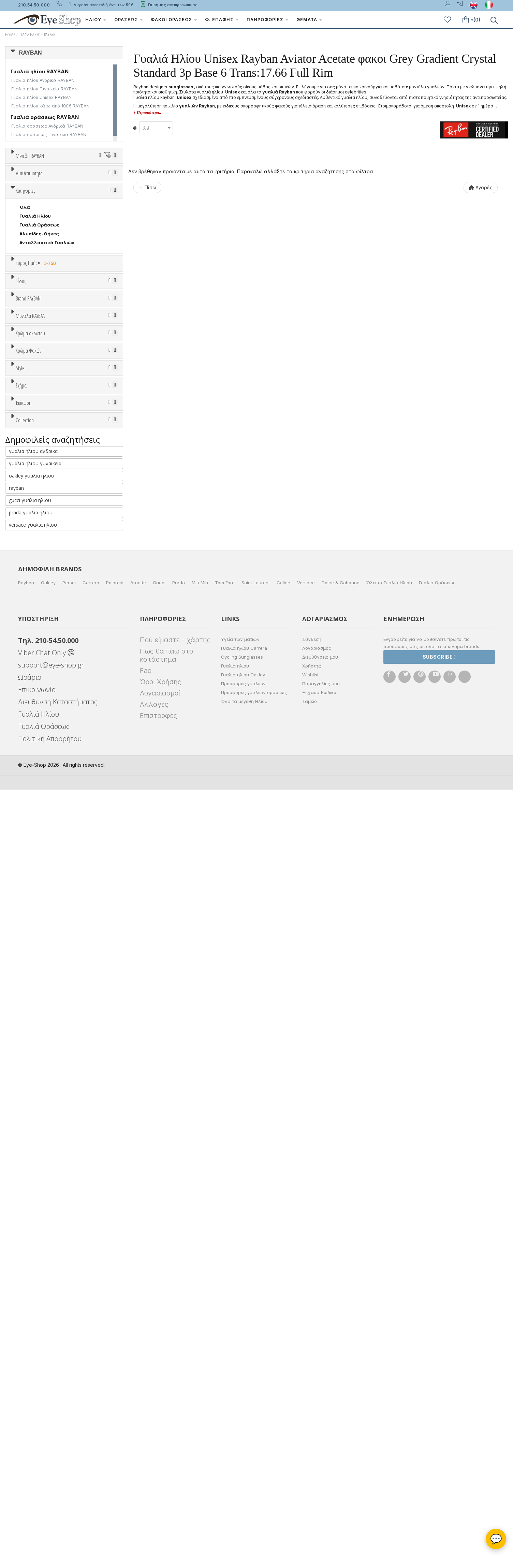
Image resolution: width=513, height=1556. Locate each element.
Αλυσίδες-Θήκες (39, 383)
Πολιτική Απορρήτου (50, 1505)
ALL (27, 775)
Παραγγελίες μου (321, 1450)
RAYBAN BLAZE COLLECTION (52, 1188)
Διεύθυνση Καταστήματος (58, 1468)
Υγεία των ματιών (240, 1405)
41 (39, 181)
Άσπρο (30, 784)
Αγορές (481, 187)
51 (40, 190)
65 (76, 207)
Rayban (26, 1349)
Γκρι (27, 878)
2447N (27, 742)
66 (93, 207)
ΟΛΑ (24, 172)
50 (22, 190)
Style (20, 930)
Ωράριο (29, 1443)
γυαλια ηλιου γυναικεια (35, 1230)
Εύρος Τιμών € (32, 430)
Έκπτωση (23, 1067)
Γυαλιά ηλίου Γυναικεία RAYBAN (44, 88)
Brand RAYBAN (28, 553)
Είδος (21, 454)
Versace (306, 1349)
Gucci (159, 1349)
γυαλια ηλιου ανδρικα (33, 1217)
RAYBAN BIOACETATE (43, 1179)
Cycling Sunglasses (242, 1423)
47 (75, 181)
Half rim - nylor (36, 964)
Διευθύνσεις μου (320, 1423)
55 (110, 190)
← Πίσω (147, 187)
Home (10, 35)
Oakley (48, 1349)
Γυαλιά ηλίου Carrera (244, 1414)
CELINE (27, 658)
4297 (25, 707)
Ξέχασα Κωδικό (319, 1459)
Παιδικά (28, 514)
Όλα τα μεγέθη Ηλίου (244, 1467)
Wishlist (310, 1441)
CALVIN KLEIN (35, 631)
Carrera (91, 1349)
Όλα (26, 289)
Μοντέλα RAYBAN (30, 673)
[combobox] (156, 127)
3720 (25, 725)
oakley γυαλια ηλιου (31, 1242)
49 (110, 181)
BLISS (26, 605)
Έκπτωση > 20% (38, 1101)
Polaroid (114, 1349)
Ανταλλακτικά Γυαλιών (46, 392)
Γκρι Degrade (38, 887)
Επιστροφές (158, 1482)
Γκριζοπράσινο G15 (44, 913)
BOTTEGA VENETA (40, 614)
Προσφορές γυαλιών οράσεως (254, 1459)
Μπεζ (29, 792)
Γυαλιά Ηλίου (29, 35)
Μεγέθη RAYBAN (30, 156)
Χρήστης (311, 1432)
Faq (146, 1437)
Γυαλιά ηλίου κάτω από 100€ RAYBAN (50, 105)
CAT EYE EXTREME (40, 1033)
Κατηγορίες (25, 340)
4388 (25, 698)
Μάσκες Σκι (33, 523)
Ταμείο (309, 1467)
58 (58, 199)
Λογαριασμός (316, 1414)
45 (57, 181)
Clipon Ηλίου (37, 869)
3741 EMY (30, 733)
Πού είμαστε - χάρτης (175, 1406)
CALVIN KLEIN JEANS (43, 640)
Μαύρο (31, 819)
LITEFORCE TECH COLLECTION (55, 1161)
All (22, 946)
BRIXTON (29, 623)
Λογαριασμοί (160, 1459)
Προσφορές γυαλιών (243, 1450)
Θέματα (309, 19)
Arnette (138, 1349)
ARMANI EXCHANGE (41, 587)
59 (76, 199)
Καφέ (29, 896)
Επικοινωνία (37, 1455)
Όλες (28, 1083)
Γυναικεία (31, 506)
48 (92, 181)
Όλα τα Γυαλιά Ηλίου (389, 1349)
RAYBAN (50, 35)
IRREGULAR (32, 1051)
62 (22, 207)
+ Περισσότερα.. (147, 112)
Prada (178, 1349)
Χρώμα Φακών (28, 844)
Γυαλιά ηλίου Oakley (243, 1441)
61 (111, 199)
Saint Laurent (255, 1349)
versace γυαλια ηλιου (33, 1291)
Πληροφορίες (267, 19)
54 (93, 190)
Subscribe (439, 1423)
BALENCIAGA (34, 596)
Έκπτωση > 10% (37, 1092)
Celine (283, 1349)
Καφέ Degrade (39, 905)
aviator (27, 1006)
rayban (16, 1254)
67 (111, 207)
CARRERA (30, 649)
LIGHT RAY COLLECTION (47, 1152)
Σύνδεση (311, 1405)
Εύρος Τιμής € (37, 413)
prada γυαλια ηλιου (31, 1279)
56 (22, 199)
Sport (25, 488)
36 (22, 181)
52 (57, 190)
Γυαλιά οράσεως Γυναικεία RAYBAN (48, 134)
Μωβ (28, 801)
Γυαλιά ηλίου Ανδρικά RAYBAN (42, 80)
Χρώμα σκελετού (30, 758)
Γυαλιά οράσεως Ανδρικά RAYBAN (47, 126)
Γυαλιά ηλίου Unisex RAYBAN (41, 97)
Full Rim (28, 955)
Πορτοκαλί (35, 810)
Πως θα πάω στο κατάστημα (166, 1421)
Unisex (27, 479)
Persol (69, 1349)
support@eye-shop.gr (51, 1431)
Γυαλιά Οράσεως (39, 375)
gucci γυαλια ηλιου (30, 1266)
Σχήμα (21, 981)
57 (40, 199)
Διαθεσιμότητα (29, 255)
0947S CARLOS (37, 716)
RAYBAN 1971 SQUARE (44, 1170)
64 (58, 207)
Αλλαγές (154, 1471)
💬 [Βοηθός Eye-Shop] (496, 1539)
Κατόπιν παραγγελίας (47, 280)
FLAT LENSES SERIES (43, 1143)
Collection (25, 1118)
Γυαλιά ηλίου (235, 1432)
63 (40, 207)
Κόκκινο (32, 828)
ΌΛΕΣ (26, 1134)
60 (93, 199)
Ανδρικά (28, 497)
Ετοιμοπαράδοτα (40, 271)
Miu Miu (200, 1349)
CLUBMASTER (35, 1042)
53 (75, 190)
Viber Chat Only (46, 1419)
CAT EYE (29, 1024)
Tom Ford (225, 1349)
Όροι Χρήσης (160, 1448)
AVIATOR (29, 1015)
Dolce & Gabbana (341, 1349)
